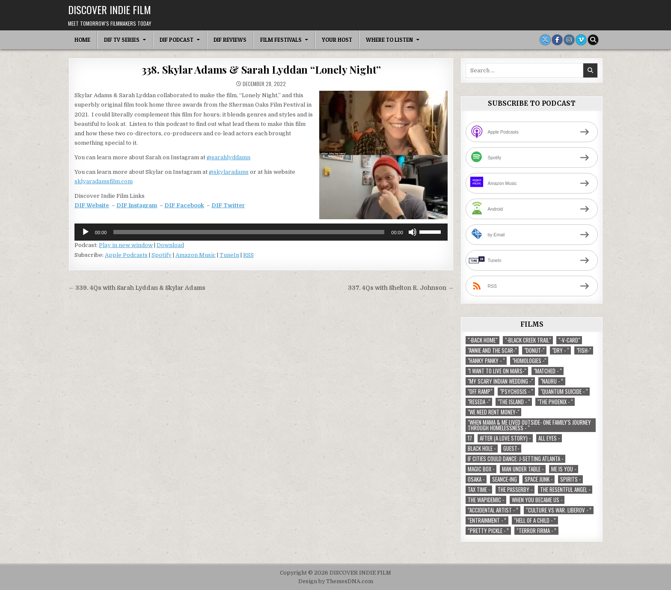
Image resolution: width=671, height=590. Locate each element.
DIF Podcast (176, 39)
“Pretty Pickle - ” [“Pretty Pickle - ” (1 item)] (488, 531)
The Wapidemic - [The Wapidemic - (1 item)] (486, 500)
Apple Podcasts (126, 255)
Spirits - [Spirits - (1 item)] (570, 479)
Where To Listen (389, 39)
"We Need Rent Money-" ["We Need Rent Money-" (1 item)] (493, 412)
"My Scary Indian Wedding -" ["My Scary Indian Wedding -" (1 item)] (500, 381)
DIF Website (91, 205)
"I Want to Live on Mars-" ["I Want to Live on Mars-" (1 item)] (497, 371)
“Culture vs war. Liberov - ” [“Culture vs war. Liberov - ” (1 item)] (558, 510)
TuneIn (229, 255)
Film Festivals (281, 39)
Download (170, 245)
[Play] (85, 232)
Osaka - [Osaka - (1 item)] (476, 479)
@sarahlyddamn (228, 157)
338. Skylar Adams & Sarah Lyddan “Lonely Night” (261, 69)
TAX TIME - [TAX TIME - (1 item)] (479, 490)
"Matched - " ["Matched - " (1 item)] (547, 371)
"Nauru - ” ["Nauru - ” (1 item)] (551, 381)
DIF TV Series (122, 39)
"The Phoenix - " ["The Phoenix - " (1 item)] (555, 402)
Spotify (161, 255)
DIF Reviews (230, 39)
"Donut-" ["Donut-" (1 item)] (534, 350)
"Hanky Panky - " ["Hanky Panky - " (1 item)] (486, 361)
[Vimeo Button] (581, 40)
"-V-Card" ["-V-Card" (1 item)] (569, 340)
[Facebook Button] (557, 40)
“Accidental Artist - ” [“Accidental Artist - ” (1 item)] (493, 510)
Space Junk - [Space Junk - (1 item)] (538, 479)
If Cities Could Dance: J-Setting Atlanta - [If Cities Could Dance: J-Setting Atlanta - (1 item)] (515, 459)
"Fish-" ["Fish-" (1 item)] (583, 350)
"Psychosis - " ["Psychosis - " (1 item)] (516, 391)
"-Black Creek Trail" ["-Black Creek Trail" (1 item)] (528, 340)
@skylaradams (229, 172)
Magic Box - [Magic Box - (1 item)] (481, 469)
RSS (248, 255)
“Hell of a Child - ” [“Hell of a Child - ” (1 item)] (535, 520)
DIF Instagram (136, 205)
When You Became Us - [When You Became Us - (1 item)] (537, 500)
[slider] (248, 232)
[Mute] (412, 232)
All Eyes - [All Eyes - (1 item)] (549, 438)
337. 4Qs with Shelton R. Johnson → (401, 288)
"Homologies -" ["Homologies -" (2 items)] (529, 361)
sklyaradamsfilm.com (103, 181)
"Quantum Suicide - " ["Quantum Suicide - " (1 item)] (564, 391)
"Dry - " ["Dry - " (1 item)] (560, 350)
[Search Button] (593, 40)
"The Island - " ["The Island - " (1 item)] (514, 402)
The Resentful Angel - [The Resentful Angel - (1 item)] (565, 490)
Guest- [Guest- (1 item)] (511, 448)
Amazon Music (195, 255)
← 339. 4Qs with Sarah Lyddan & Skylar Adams (137, 288)
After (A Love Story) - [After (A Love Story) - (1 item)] (505, 438)
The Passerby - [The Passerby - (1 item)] (515, 490)
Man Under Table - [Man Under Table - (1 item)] (522, 469)
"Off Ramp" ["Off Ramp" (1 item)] (480, 391)
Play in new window (126, 245)
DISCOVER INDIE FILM (109, 9)
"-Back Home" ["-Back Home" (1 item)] (482, 340)
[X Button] (545, 40)
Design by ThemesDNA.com (335, 581)
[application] (261, 232)
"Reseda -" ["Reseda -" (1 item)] (479, 402)
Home (82, 39)
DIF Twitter (228, 205)
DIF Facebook (184, 205)
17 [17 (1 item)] (470, 438)
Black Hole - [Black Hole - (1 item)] (482, 448)
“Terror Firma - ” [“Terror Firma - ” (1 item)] (536, 531)
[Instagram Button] (569, 40)
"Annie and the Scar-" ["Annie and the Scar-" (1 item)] (492, 350)
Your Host (337, 39)
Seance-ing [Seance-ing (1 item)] (504, 479)
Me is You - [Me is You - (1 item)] (563, 469)
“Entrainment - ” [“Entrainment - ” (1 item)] (487, 520)
